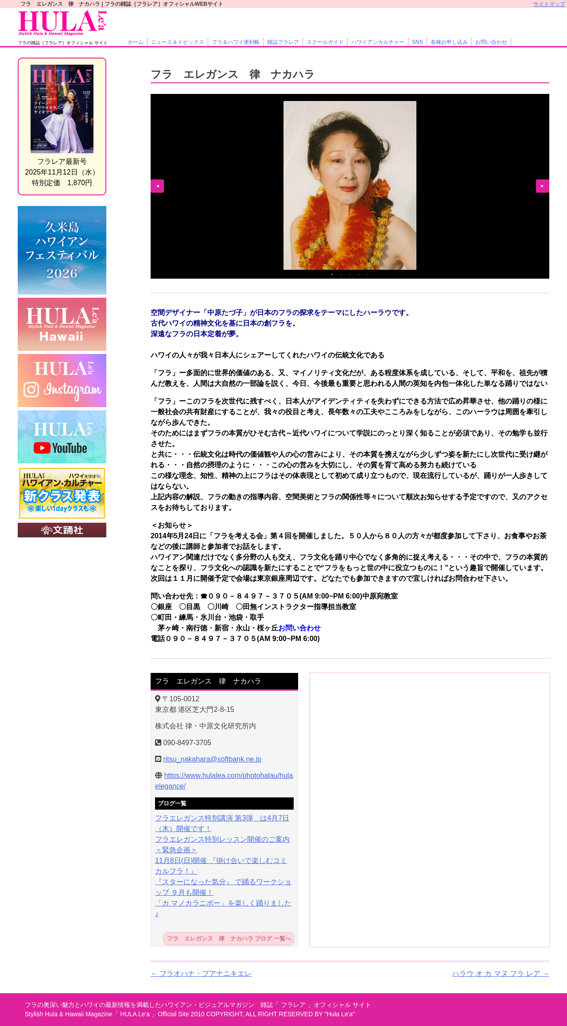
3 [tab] (350, 274)
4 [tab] (358, 274)
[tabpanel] (350, 185)
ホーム (136, 42)
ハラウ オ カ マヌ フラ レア (500, 973)
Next (542, 186)
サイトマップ (549, 4)
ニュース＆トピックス (177, 42)
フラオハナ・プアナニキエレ (201, 973)
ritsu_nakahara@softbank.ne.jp (212, 759)
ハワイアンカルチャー (377, 42)
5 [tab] (367, 274)
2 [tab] (341, 274)
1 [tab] (332, 274)
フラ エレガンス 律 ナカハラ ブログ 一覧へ (229, 939)
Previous (157, 186)
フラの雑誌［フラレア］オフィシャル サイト (63, 42)
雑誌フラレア (283, 42)
